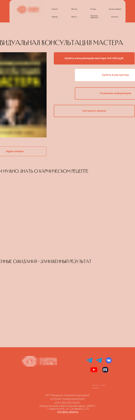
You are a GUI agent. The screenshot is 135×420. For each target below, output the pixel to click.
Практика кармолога (94, 16)
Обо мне (74, 9)
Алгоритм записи (94, 110)
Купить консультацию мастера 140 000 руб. (94, 58)
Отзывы (93, 9)
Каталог (55, 9)
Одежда (55, 17)
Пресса (74, 17)
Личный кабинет (115, 9)
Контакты (114, 17)
